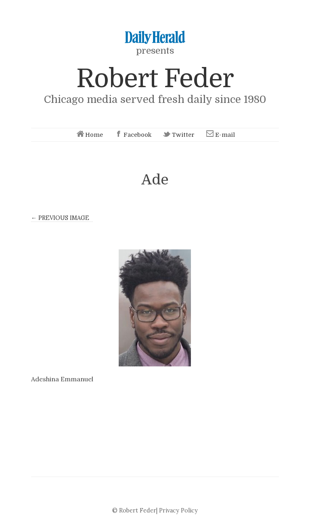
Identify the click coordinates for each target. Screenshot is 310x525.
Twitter (178, 134)
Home (89, 134)
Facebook (132, 134)
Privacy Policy (178, 510)
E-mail (220, 134)
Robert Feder (155, 78)
